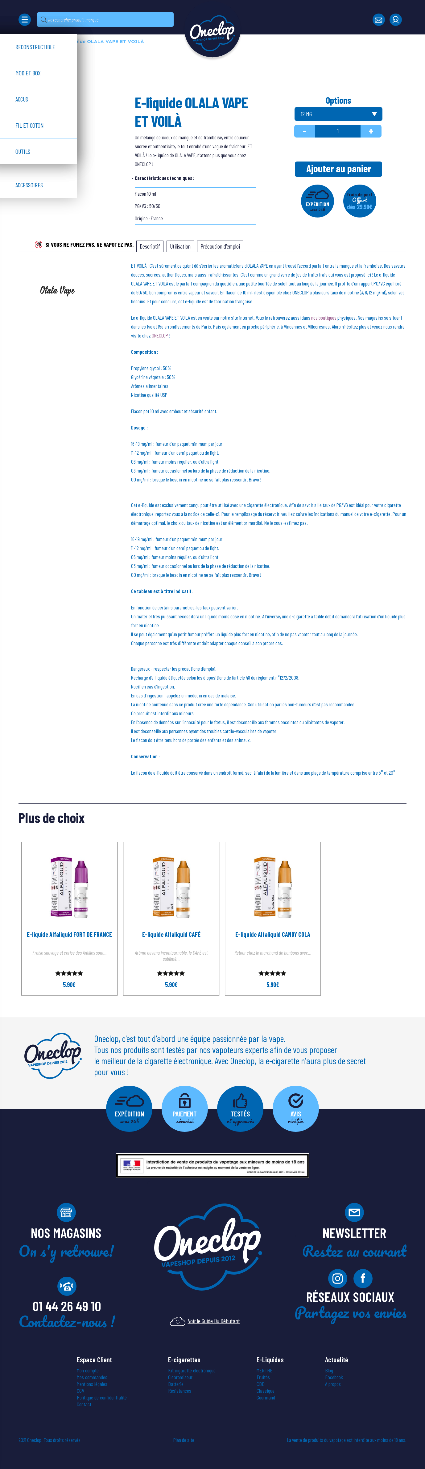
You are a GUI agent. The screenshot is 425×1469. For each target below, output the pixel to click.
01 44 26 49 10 (66, 1305)
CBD (261, 1383)
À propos (333, 1383)
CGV (80, 1390)
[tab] (149, 246)
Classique (265, 1390)
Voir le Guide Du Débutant (205, 1321)
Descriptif (150, 246)
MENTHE (264, 1370)
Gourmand (266, 1397)
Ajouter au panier (338, 168)
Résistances (179, 1390)
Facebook (334, 1377)
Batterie (176, 1383)
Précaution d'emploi (220, 246)
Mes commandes (92, 1377)
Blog (329, 1370)
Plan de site (183, 1440)
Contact (84, 1404)
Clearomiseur (180, 1377)
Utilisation (180, 246)
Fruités (263, 1377)
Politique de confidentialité (102, 1397)
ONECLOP (160, 335)
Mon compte (88, 1370)
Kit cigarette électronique (192, 1370)
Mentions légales (92, 1383)
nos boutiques (323, 317)
